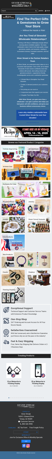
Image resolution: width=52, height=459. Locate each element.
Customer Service (26, 421)
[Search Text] (17, 11)
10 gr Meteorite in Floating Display (14, 382)
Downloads (12, 427)
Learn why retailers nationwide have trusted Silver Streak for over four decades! (32, 115)
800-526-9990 (26, 424)
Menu (41, 10)
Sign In (47, 10)
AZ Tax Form (22, 428)
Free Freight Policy (36, 428)
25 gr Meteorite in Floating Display (38, 382)
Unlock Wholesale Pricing (8, 17)
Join (26, 441)
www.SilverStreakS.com (33, 122)
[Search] (36, 10)
